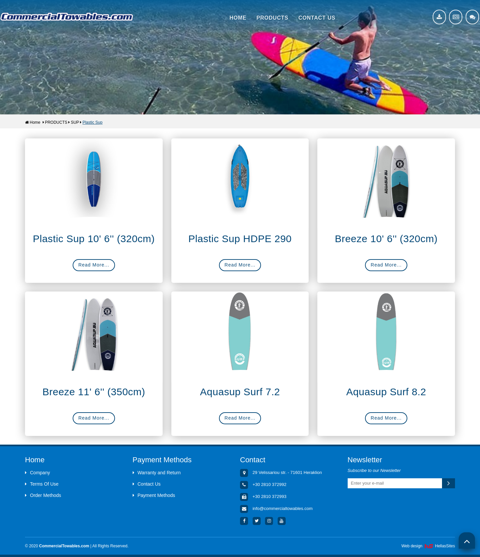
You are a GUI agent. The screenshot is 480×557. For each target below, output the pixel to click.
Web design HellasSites (428, 546)
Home (32, 122)
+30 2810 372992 (270, 484)
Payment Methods (154, 495)
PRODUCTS (272, 18)
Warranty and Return (157, 472)
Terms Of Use (42, 484)
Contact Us (147, 484)
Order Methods (43, 495)
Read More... (93, 264)
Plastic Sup (92, 122)
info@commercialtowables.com (283, 508)
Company (37, 472)
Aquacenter (66, 16)
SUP (75, 122)
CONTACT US (316, 18)
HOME (237, 18)
